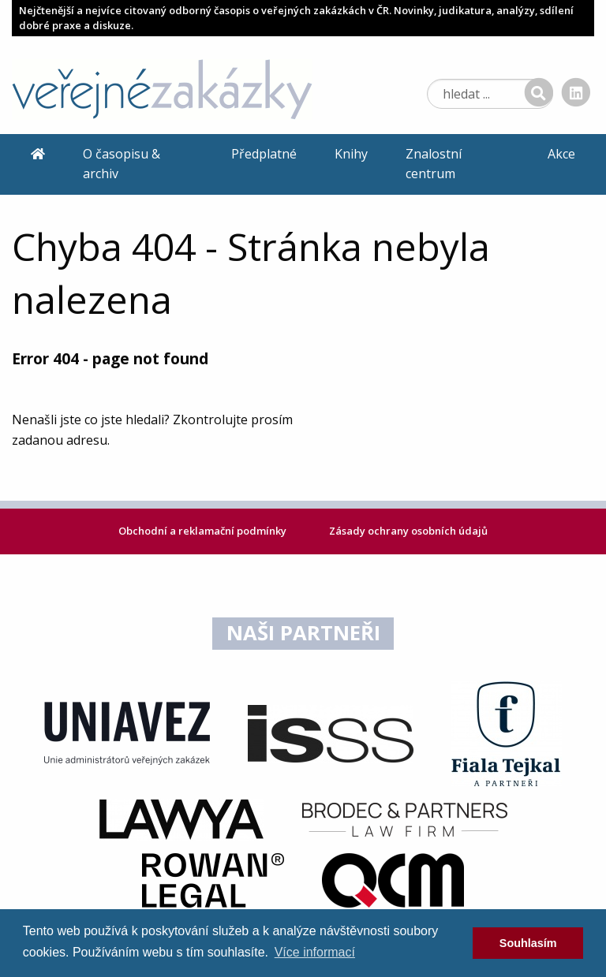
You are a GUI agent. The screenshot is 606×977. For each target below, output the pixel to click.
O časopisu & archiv (121, 164)
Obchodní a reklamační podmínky (203, 531)
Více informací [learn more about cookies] (315, 952)
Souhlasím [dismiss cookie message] (528, 943)
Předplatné (264, 153)
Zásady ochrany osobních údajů (408, 531)
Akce (561, 153)
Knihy (351, 153)
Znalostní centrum (434, 164)
